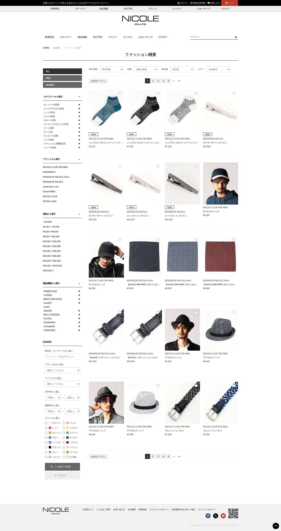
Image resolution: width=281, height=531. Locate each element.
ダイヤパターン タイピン (215, 142)
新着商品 (55, 8)
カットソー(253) (51, 104)
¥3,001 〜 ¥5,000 (51, 227)
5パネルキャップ (211, 211)
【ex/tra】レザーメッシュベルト (104, 357)
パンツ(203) (49, 116)
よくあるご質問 (103, 509)
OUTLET (225, 8)
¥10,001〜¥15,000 (52, 241)
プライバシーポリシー (159, 509)
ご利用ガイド (88, 509)
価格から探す (49, 214)
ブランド (152, 8)
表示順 (164, 69)
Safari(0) (48, 311)
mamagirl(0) (49, 326)
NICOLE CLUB (50, 196)
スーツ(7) (48, 132)
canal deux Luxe (51, 186)
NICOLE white (50, 201)
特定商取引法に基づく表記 (183, 509)
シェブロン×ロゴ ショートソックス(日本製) (110, 142)
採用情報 (142, 509)
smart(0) (48, 303)
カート (229, 3)
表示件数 (93, 69)
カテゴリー (80, 8)
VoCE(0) (48, 318)
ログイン (183, 3)
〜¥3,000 (47, 222)
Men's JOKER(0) (52, 314)
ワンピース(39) (51, 136)
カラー (201, 69)
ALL (48, 71)
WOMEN (50, 85)
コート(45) (49, 128)
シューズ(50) (50, 147)
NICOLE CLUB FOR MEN (55, 167)
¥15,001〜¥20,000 (52, 246)
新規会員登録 (197, 3)
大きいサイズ (203, 8)
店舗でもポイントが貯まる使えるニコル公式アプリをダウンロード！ (76, 3)
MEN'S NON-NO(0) (53, 299)
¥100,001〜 (48, 270)
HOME (46, 48)
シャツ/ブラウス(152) (54, 108)
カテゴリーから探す (53, 96)
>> (179, 81)
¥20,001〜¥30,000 (52, 251)
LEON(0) (48, 295)
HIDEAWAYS (49, 172)
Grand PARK (49, 191)
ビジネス (177, 8)
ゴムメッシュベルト (174, 430)
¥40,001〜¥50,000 (52, 261)
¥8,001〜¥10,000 (51, 236)
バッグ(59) (49, 139)
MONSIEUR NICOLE (53, 182)
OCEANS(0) (49, 322)
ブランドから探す (51, 159)
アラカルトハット (173, 357)
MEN (48, 78)
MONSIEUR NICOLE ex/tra (56, 177)
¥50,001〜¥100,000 (52, 266)
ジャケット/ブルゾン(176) (56, 124)
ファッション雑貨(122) (55, 143)
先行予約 (128, 8)
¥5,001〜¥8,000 (50, 231)
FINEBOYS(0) (50, 291)
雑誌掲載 (104, 8)
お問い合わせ (119, 509)
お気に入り (213, 3)
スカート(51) (50, 120)
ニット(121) (49, 112)
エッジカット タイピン (138, 215)
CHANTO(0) (49, 330)
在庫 (129, 69)
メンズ (56, 48)
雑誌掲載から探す (51, 283)
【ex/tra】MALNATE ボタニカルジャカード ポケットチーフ (155, 284)
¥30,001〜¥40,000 (52, 256)
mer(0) (47, 307)
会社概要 (132, 509)
